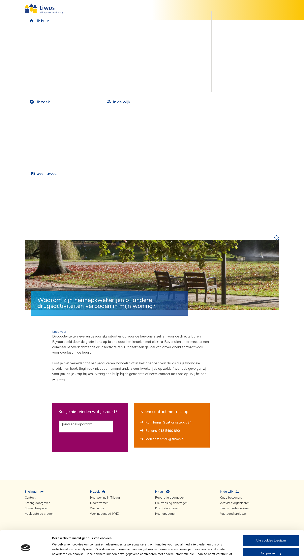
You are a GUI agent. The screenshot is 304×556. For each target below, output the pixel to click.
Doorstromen (99, 503)
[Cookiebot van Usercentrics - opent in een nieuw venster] (25, 548)
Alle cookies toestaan (271, 519)
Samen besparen (36, 508)
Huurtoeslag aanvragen (171, 503)
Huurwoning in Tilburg (105, 497)
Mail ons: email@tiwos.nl (164, 439)
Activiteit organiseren (235, 503)
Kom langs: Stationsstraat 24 (168, 422)
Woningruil (97, 508)
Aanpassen (271, 532)
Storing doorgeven (37, 503)
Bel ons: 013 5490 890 (162, 430)
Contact (30, 497)
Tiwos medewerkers (234, 508)
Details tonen (61, 548)
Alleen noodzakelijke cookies (270, 545)
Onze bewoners (231, 497)
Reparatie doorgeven (170, 497)
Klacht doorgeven (167, 508)
